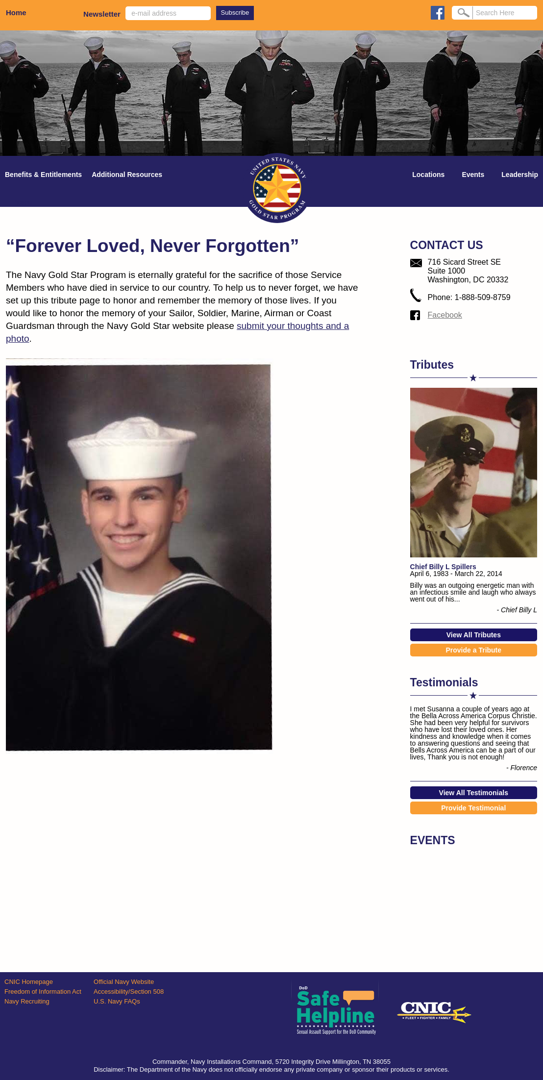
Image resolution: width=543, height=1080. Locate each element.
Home (16, 12)
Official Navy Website (124, 981)
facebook (437, 13)
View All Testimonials (473, 793)
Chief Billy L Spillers (443, 567)
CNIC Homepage (28, 981)
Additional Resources (127, 174)
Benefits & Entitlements (43, 174)
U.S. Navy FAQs (117, 1001)
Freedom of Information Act (42, 991)
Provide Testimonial (473, 808)
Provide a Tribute (473, 650)
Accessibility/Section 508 (129, 991)
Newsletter (102, 14)
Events (473, 174)
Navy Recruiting (26, 1001)
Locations (428, 174)
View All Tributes (473, 635)
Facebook (445, 315)
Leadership (519, 174)
